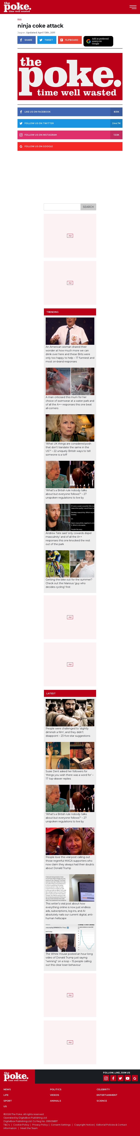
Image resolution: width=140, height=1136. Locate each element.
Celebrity (103, 1089)
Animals (55, 1100)
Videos (54, 1095)
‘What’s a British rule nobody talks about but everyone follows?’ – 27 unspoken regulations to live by (66, 494)
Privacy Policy (40, 1124)
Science (102, 1100)
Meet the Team (29, 1128)
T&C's (7, 1124)
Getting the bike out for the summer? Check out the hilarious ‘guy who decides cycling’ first (69, 583)
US (5, 1106)
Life (6, 1095)
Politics (55, 1089)
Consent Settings (61, 1124)
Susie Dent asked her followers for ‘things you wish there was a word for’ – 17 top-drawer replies (69, 775)
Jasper (21, 32)
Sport (8, 1100)
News (7, 1089)
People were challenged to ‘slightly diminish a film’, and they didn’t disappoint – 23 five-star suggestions (68, 732)
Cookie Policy (21, 1124)
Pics (20, 19)
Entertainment (107, 1095)
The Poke (22, 7)
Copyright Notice (84, 1124)
